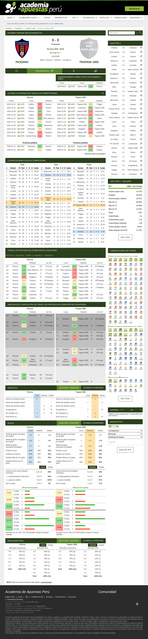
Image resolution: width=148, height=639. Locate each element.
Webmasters (41, 606)
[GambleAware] (12, 636)
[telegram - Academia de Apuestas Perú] (116, 598)
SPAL (114, 87)
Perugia (133, 87)
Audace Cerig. (31, 136)
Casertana (31, 146)
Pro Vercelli (114, 144)
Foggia (31, 108)
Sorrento (31, 122)
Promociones (120, 18)
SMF (18, 604)
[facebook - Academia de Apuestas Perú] (111, 598)
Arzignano (133, 83)
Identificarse (134, 9)
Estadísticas (90, 18)
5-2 (24, 291)
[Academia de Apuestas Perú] (100, 604)
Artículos (106, 18)
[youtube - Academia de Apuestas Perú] (105, 598)
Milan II (133, 135)
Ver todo (125, 237)
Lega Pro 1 (55, 53)
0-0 (90, 104)
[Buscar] (139, 33)
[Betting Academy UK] (132, 604)
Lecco (114, 122)
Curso (47, 18)
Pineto (114, 70)
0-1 (40, 146)
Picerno (22, 62)
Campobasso (133, 113)
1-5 (74, 288)
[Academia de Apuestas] (121, 604)
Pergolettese (133, 165)
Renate (133, 74)
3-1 (123, 65)
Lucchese (133, 65)
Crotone (99, 146)
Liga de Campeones (100, 621)
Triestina (114, 48)
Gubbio (114, 65)
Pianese (114, 157)
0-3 (91, 86)
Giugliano (48, 132)
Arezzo (114, 161)
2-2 (90, 136)
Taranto (99, 150)
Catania (48, 150)
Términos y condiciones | (14, 610)
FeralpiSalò (114, 74)
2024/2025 (56, 56)
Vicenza (114, 165)
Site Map (8, 604)
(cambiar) (114, 415)
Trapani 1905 (89, 62)
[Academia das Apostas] (105, 604)
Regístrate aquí (32, 602)
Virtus (114, 152)
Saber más (59, 24)
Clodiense (133, 48)
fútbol (78, 617)
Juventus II (13, 233)
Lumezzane (133, 144)
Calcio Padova (114, 118)
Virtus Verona (114, 52)
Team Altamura (48, 118)
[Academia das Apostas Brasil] (111, 604)
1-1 (40, 122)
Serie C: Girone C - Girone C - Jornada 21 (55, 60)
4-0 (90, 118)
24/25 (73, 86)
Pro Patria (114, 139)
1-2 (90, 111)
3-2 (123, 100)
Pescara (133, 109)
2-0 (40, 111)
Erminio (133, 139)
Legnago (114, 113)
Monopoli (31, 129)
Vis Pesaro (133, 161)
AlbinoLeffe (114, 83)
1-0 (40, 104)
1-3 (40, 132)
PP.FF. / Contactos (44, 608)
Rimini (133, 152)
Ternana (114, 174)
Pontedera (133, 174)
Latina (31, 115)
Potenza (13, 182)
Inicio (11, 18)
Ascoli (133, 157)
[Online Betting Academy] (116, 604)
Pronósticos (61, 18)
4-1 (24, 298)
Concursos (136, 18)
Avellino (31, 104)
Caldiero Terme (133, 118)
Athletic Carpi (114, 135)
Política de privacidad (32, 610)
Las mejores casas (29, 18)
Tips (75, 18)
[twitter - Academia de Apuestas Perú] (100, 598)
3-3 (123, 144)
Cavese (99, 125)
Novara (133, 78)
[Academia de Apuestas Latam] (126, 604)
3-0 (90, 150)
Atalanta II (114, 78)
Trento (132, 122)
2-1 (40, 136)
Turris (48, 111)
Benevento (48, 125)
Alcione (133, 52)
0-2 (123, 170)
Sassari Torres (114, 109)
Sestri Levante (133, 70)
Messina (13, 237)
